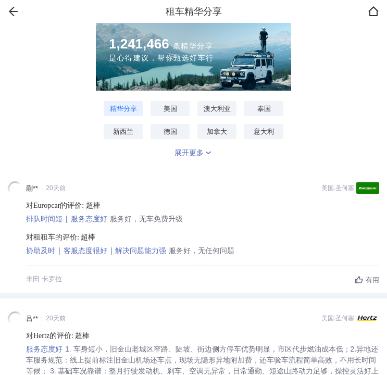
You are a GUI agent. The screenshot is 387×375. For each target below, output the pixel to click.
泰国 (264, 109)
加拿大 (217, 131)
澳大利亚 (217, 109)
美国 (170, 109)
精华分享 (123, 109)
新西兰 (123, 131)
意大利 (264, 131)
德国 (170, 131)
